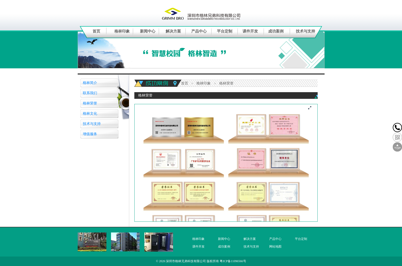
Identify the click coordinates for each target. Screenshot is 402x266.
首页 (96, 31)
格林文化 (90, 113)
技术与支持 (305, 31)
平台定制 (224, 31)
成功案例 (276, 31)
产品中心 (199, 31)
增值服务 (90, 134)
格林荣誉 (90, 103)
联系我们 (90, 93)
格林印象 (122, 31)
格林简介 (90, 83)
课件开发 (250, 31)
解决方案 (173, 31)
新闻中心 (147, 31)
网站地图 (275, 246)
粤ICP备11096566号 (233, 261)
